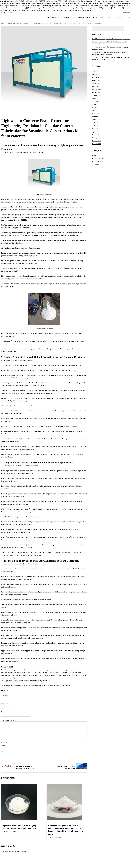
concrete (9, 751)
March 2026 (95, 77)
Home (47, 17)
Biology (109, 17)
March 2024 (95, 135)
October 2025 (96, 92)
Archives (96, 66)
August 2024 (95, 119)
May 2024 (95, 128)
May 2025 (95, 107)
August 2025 (95, 98)
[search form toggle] (129, 17)
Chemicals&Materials (61, 17)
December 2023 (96, 141)
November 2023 (96, 144)
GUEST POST (126, 13)
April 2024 (95, 131)
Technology (98, 17)
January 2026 (96, 83)
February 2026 (96, 80)
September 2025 (96, 95)
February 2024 (96, 138)
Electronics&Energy (81, 17)
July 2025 (95, 101)
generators (18, 751)
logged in (12, 851)
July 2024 (95, 122)
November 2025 (96, 89)
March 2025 (95, 113)
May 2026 (95, 71)
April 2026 (95, 74)
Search (128, 28)
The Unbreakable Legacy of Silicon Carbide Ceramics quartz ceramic (111, 39)
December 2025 (96, 86)
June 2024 (95, 125)
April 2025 (95, 110)
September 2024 (96, 116)
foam (13, 751)
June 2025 (95, 104)
